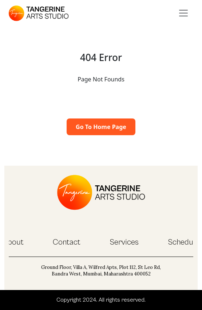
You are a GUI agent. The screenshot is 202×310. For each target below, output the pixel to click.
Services (124, 242)
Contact (66, 242)
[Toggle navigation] (183, 13)
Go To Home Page (101, 127)
